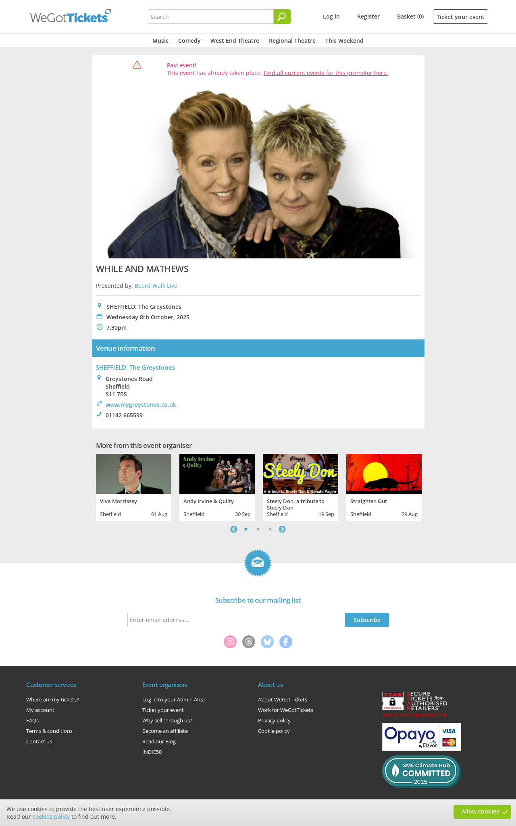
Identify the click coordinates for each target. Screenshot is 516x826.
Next (282, 529)
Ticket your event (461, 17)
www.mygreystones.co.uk (141, 404)
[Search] (282, 16)
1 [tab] (246, 529)
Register (368, 16)
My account (40, 710)
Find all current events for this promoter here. (326, 73)
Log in (331, 16)
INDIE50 (152, 751)
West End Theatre (234, 40)
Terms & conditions (49, 730)
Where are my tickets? (52, 699)
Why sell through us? (167, 720)
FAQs (32, 720)
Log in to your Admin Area (173, 699)
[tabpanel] (133, 486)
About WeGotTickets (282, 699)
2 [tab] (258, 529)
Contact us (39, 741)
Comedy (189, 40)
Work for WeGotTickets (285, 710)
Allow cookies (480, 811)
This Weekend (344, 40)
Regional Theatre (292, 40)
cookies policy (51, 816)
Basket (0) (410, 16)
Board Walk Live (156, 285)
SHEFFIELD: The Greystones (135, 367)
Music (160, 40)
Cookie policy (274, 730)
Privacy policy (274, 720)
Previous (234, 529)
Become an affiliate (165, 730)
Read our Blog (159, 741)
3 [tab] (270, 529)
